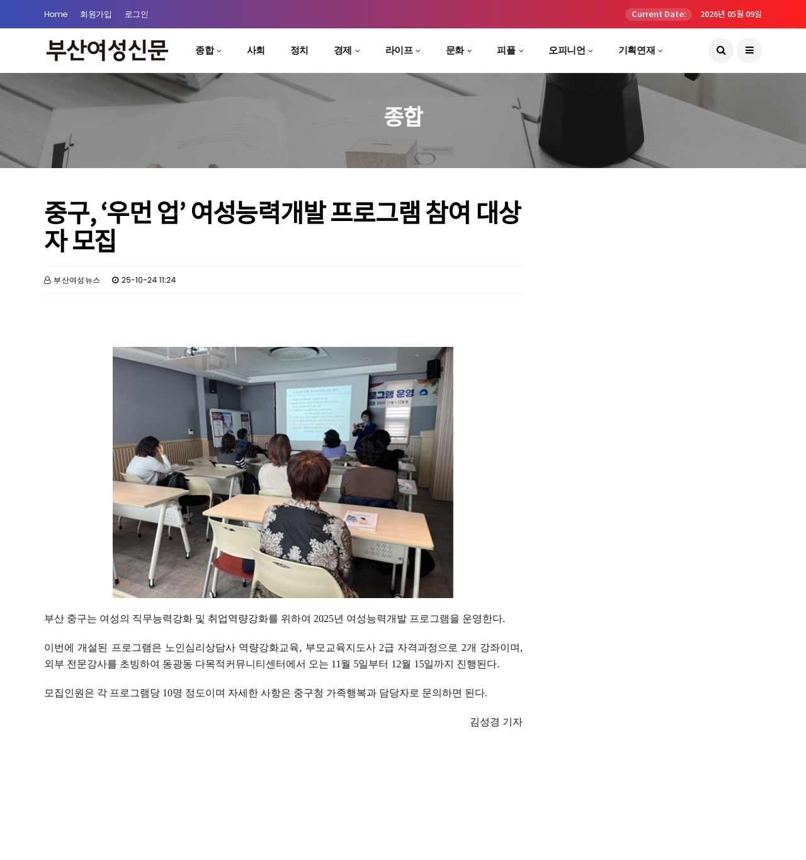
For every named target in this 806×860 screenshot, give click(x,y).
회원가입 (95, 14)
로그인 (137, 14)
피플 (506, 50)
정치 (299, 50)
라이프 (399, 50)
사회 (256, 50)
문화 (455, 50)
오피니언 (566, 50)
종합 (204, 50)
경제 (343, 50)
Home (55, 14)
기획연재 (636, 50)
